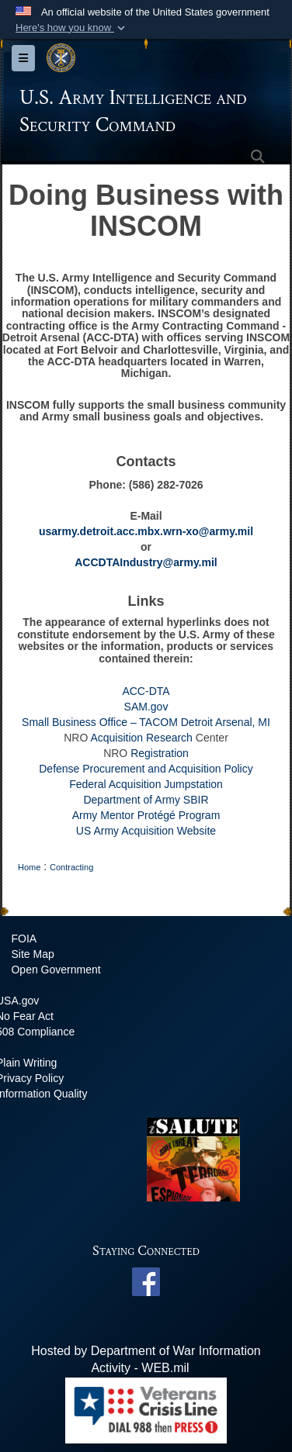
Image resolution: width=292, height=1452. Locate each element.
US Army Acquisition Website (146, 831)
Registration (159, 753)
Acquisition (116, 737)
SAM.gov (146, 706)
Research (169, 737)
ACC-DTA (145, 691)
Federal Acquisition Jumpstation (146, 784)
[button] (72, 28)
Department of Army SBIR (145, 799)
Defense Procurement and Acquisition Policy (145, 768)
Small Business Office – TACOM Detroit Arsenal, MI (146, 722)
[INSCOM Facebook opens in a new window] (146, 1281)
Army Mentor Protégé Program (146, 815)
